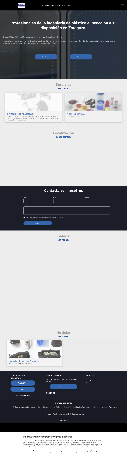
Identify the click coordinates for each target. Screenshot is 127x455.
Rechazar (36, 451)
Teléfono (86, 197)
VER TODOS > (63, 88)
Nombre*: (27, 197)
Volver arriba (63, 420)
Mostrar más (8, 52)
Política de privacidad (61, 414)
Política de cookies (77, 414)
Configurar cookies (63, 451)
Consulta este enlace (58, 446)
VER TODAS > (63, 336)
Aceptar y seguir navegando (91, 451)
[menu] (122, 5)
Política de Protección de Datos (51, 218)
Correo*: (56, 197)
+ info (78, 116)
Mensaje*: (27, 205)
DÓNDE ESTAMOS (63, 137)
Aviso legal (47, 414)
